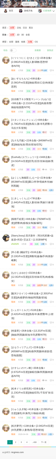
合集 (30, 42)
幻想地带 (44, 11)
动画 (23, 42)
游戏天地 (24, 11)
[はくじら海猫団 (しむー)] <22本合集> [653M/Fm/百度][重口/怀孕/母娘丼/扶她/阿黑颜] (32, 181)
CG (36, 42)
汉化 (19, 27)
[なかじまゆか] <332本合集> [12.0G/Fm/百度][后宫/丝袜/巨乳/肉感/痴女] (32, 277)
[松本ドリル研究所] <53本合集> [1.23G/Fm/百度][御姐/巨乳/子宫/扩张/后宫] (32, 392)
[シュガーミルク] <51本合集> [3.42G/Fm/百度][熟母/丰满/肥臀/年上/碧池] (32, 314)
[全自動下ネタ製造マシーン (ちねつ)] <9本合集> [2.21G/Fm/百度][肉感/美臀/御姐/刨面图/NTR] (31, 103)
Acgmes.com (17, 452)
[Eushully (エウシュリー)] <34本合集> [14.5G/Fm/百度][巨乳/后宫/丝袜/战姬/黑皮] (32, 161)
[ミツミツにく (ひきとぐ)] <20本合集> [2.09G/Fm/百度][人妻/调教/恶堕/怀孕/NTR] (31, 62)
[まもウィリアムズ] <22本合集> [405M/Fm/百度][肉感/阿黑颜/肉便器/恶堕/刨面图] (31, 351)
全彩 (28, 35)
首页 (7, 11)
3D (22, 35)
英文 (31, 27)
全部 (12, 27)
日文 (25, 27)
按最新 (38, 50)
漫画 (17, 42)
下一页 (43, 442)
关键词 (29, 4)
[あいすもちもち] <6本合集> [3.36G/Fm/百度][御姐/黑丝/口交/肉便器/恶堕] (32, 82)
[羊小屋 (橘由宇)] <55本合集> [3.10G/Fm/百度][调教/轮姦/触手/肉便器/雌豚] (32, 256)
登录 (44, 4)
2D (18, 35)
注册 (52, 4)
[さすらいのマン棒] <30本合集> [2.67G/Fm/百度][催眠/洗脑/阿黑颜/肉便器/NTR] (32, 372)
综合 (5, 50)
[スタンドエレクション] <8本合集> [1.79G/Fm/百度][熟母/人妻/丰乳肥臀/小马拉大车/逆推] (32, 124)
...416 (34, 442)
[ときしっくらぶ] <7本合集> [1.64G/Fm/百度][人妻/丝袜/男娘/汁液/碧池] (32, 202)
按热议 (50, 50)
